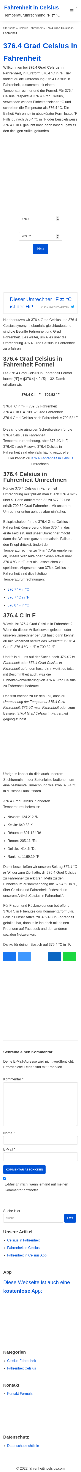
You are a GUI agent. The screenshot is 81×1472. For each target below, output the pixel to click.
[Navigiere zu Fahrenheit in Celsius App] (40, 1320)
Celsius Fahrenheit (31, 28)
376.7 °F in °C (18, 589)
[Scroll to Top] (5, 1461)
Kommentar (13, 1079)
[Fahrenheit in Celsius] (32, 10)
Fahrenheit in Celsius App (26, 1255)
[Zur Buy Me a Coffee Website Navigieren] (40, 1416)
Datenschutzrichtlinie (23, 1446)
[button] (72, 10)
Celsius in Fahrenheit (23, 1240)
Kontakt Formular (20, 1393)
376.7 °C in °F (18, 597)
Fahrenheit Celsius (21, 1368)
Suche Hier (39, 1216)
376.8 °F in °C (18, 605)
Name (9, 1133)
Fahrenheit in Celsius (23, 1248)
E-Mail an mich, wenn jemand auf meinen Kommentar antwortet (36, 1187)
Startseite (9, 28)
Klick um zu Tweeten (55, 307)
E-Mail (9, 1149)
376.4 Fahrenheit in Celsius (52, 458)
